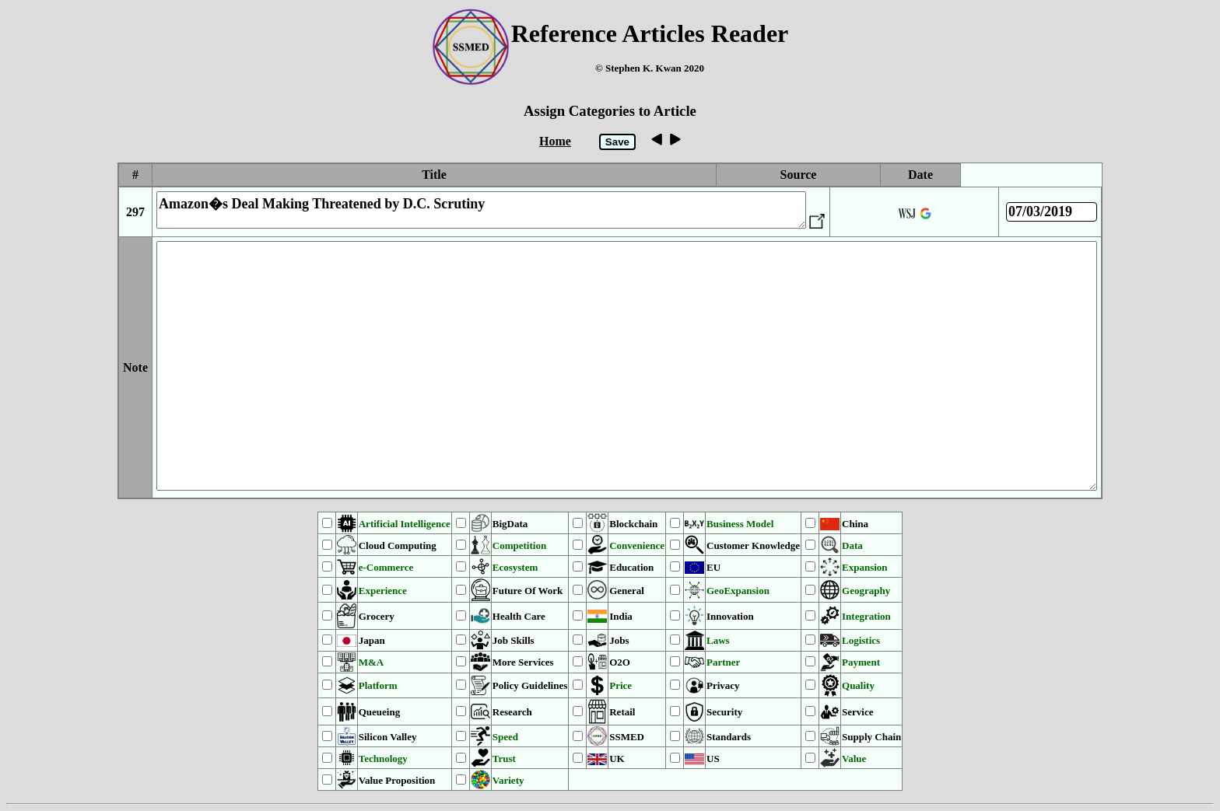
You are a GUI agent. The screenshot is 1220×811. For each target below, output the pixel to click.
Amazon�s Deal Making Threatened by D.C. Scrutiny (481, 210)
